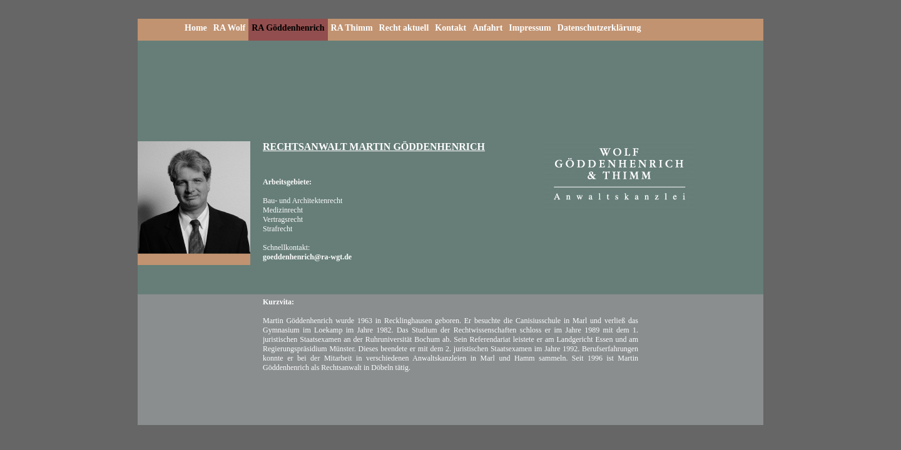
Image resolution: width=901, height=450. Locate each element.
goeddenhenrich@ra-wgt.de (307, 256)
